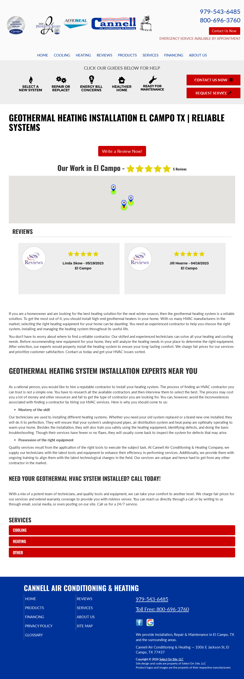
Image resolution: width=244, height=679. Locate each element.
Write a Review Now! (122, 151)
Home (42, 55)
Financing (173, 55)
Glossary (41, 639)
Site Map (92, 629)
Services (150, 55)
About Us (198, 55)
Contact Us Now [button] (224, 31)
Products (127, 55)
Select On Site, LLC (171, 659)
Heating (83, 55)
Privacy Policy (47, 629)
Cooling (62, 55)
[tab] (122, 530)
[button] (122, 530)
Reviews (104, 55)
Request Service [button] (214, 93)
